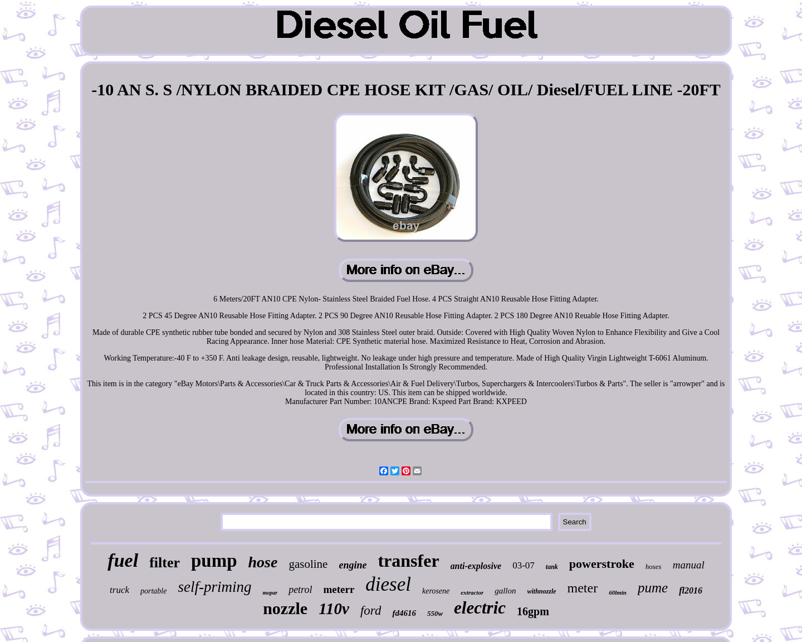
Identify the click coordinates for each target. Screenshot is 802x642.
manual (689, 565)
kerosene (435, 591)
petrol (300, 589)
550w (435, 613)
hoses (653, 566)
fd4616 (404, 613)
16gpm (533, 611)
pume (653, 587)
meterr (338, 589)
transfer (408, 561)
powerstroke (601, 564)
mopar (269, 593)
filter (164, 563)
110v (334, 608)
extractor (472, 592)
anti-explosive (476, 566)
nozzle (285, 608)
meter (583, 588)
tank (552, 567)
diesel (388, 584)
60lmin (618, 592)
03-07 (523, 565)
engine (352, 565)
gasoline (307, 564)
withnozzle (541, 591)
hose (263, 562)
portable (153, 591)
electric (480, 607)
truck (119, 590)
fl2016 (690, 590)
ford (371, 610)
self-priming (214, 586)
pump (214, 561)
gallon (505, 590)
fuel (122, 560)
